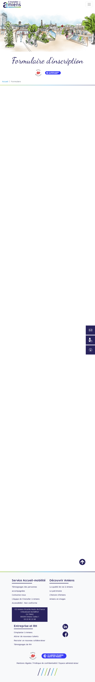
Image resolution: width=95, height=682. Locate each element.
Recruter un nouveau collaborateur (29, 641)
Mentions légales (23, 663)
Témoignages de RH (23, 645)
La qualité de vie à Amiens (61, 587)
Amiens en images (57, 599)
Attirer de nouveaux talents (26, 637)
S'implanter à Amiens (23, 633)
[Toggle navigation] (89, 4)
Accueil (5, 81)
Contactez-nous (19, 595)
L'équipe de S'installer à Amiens (26, 599)
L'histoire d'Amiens (57, 595)
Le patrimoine (55, 591)
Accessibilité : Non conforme (24, 603)
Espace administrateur (69, 663)
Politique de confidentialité (45, 663)
